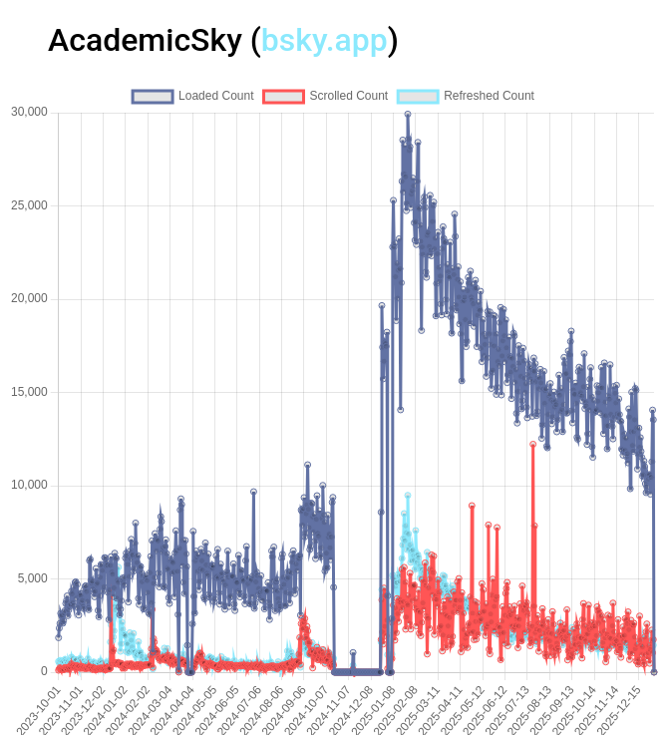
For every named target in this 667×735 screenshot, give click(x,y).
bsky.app (324, 40)
